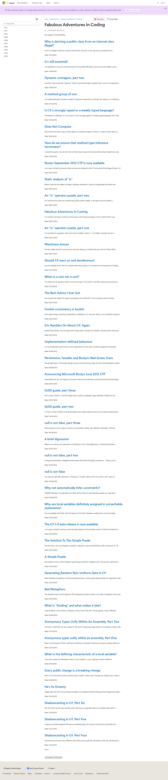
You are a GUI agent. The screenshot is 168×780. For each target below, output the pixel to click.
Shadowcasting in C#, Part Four (66, 735)
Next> (47, 749)
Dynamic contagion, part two (64, 78)
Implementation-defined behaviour (68, 341)
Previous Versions (19, 773)
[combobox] (21, 23)
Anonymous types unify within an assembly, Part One (81, 638)
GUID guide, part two (59, 406)
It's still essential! (56, 61)
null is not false (55, 471)
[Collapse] (36, 19)
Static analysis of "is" (59, 179)
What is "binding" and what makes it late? (73, 605)
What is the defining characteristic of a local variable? (81, 654)
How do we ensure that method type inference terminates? (76, 145)
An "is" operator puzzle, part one (67, 228)
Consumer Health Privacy (61, 773)
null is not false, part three (62, 423)
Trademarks (89, 773)
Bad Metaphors (55, 589)
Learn (46, 19)
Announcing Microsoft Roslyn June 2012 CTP (75, 374)
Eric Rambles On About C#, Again (67, 325)
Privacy (46, 773)
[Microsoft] (4, 3)
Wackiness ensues (57, 244)
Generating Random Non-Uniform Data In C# (75, 573)
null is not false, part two (61, 455)
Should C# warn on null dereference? (70, 260)
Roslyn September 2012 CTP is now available (74, 163)
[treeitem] (21, 27)
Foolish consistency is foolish (64, 309)
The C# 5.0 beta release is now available (71, 524)
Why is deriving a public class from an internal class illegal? (79, 43)
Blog (29, 773)
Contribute (38, 773)
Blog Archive (54, 19)
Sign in (163, 3)
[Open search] (158, 3)
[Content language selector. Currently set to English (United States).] (12, 768)
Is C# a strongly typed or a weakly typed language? (79, 110)
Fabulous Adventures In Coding (71, 19)
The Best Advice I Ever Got (62, 293)
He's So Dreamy (55, 686)
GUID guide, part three (60, 390)
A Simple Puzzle (55, 557)
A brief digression (57, 439)
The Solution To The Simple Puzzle (67, 540)
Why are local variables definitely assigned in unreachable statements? (83, 506)
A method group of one (61, 94)
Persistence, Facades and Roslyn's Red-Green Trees (79, 358)
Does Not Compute (58, 126)
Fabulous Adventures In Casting (66, 211)
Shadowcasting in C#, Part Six (65, 703)
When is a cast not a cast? (62, 277)
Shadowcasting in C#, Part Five (65, 719)
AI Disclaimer (7, 773)
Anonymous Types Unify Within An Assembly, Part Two (82, 621)
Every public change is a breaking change (72, 670)
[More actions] (121, 19)
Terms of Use (78, 773)
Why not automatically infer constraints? (72, 488)
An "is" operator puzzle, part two (67, 195)
